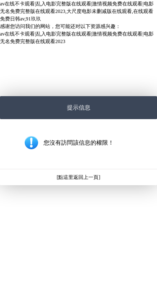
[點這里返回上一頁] (78, 177)
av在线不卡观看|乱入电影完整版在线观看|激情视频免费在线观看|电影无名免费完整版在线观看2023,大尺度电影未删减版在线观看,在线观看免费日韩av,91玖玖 (77, 11)
